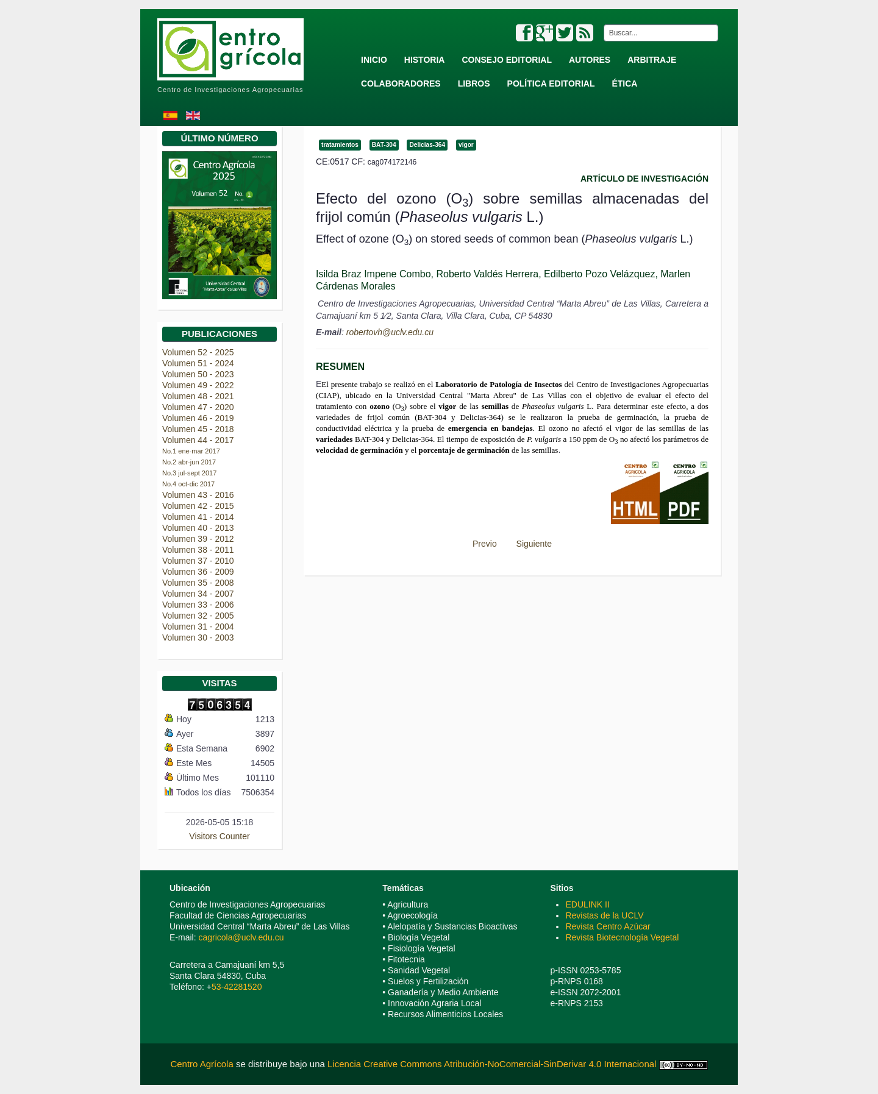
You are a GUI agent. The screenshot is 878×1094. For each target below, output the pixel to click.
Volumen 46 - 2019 (198, 418)
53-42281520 (237, 987)
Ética (624, 83)
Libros (474, 83)
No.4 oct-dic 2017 (188, 484)
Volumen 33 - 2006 (198, 604)
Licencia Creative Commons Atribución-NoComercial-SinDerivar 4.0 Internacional (491, 1064)
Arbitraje (651, 60)
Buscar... (601, 24)
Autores (589, 60)
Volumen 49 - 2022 (198, 385)
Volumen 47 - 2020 (198, 407)
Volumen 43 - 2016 (198, 495)
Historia (424, 60)
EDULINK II (587, 904)
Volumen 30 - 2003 (198, 637)
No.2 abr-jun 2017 (189, 462)
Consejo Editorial (507, 60)
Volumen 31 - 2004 (198, 626)
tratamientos (340, 144)
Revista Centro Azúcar (607, 926)
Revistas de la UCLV (604, 915)
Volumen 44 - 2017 (198, 440)
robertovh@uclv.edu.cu (390, 332)
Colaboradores (401, 83)
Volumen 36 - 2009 (198, 572)
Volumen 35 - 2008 (198, 583)
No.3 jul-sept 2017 (189, 473)
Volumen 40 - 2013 (198, 528)
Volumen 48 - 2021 (198, 396)
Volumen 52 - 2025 (198, 352)
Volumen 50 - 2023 (198, 374)
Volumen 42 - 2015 (198, 506)
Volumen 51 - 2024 (198, 363)
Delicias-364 (427, 144)
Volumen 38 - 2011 (198, 550)
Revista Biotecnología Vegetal (622, 937)
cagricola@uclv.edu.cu (241, 937)
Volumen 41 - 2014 (198, 517)
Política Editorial (551, 83)
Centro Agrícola (203, 1064)
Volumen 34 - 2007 (198, 594)
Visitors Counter (219, 836)
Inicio (374, 60)
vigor (466, 144)
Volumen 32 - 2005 (198, 615)
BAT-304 (384, 144)
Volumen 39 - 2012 (198, 539)
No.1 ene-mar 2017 (191, 451)
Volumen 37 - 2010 (198, 561)
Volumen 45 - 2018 (198, 429)
